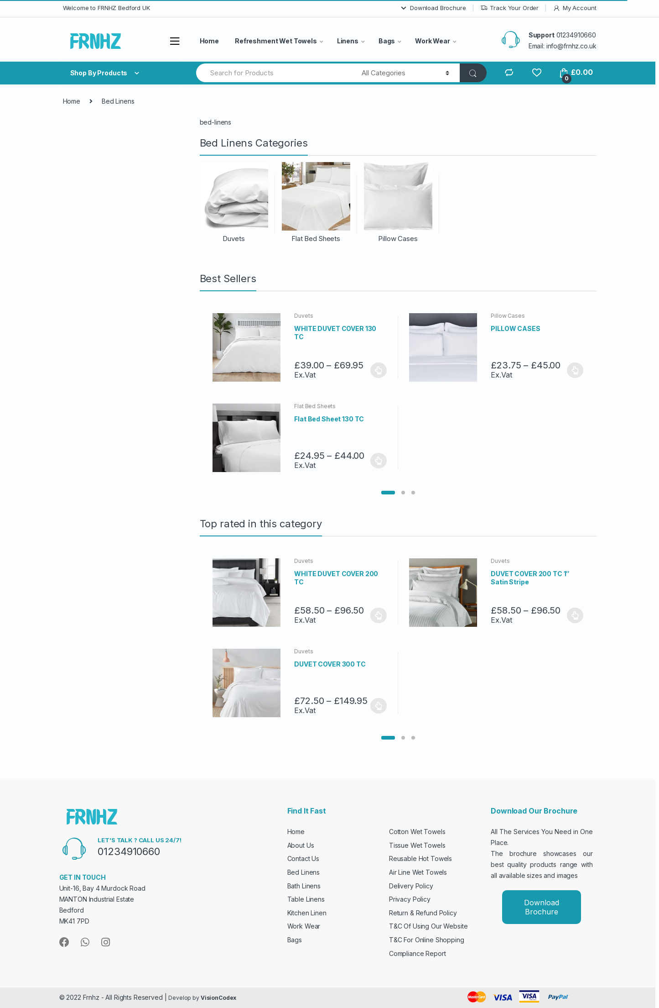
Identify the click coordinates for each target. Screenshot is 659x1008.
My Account (574, 8)
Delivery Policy (411, 886)
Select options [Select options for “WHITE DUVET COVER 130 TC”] (378, 370)
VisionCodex (218, 997)
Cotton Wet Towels (417, 831)
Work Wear (432, 41)
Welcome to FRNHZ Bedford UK (106, 7)
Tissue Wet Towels (417, 845)
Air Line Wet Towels (418, 872)
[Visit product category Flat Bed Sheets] (316, 202)
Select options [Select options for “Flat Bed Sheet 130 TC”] (378, 460)
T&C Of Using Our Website (428, 926)
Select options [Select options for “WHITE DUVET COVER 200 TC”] (378, 615)
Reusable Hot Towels (420, 858)
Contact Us (303, 858)
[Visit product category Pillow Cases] (398, 202)
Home (209, 41)
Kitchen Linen (307, 913)
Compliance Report (417, 953)
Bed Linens (303, 872)
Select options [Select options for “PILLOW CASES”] (575, 370)
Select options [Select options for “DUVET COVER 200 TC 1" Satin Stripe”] (575, 615)
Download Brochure (433, 8)
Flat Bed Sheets (315, 406)
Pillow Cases (507, 315)
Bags (387, 41)
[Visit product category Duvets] (234, 202)
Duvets (303, 315)
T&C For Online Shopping (426, 940)
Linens (347, 41)
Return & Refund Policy (423, 913)
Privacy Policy (410, 899)
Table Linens (306, 899)
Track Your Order (509, 8)
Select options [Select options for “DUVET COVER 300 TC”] (378, 706)
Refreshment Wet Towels (276, 41)
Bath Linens (304, 886)
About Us (300, 845)
